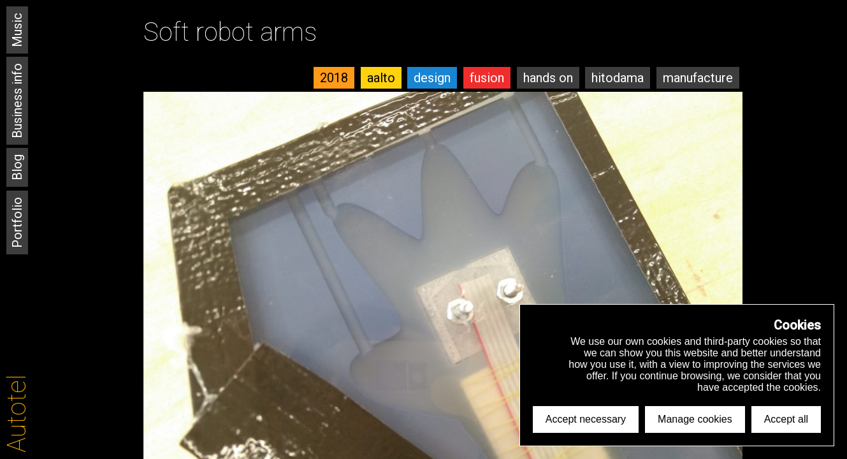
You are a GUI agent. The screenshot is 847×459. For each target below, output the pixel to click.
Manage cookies (695, 419)
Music (17, 30)
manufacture (698, 77)
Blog (17, 167)
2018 (334, 77)
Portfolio (17, 222)
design (432, 77)
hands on (548, 77)
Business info (17, 100)
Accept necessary (586, 419)
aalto (381, 77)
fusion (487, 77)
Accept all (786, 419)
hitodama (617, 77)
